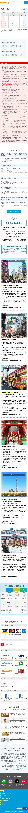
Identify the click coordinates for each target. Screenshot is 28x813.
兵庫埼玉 (4, 45)
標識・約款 (3, 795)
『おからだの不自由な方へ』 (17, 192)
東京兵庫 (11, 54)
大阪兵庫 (4, 55)
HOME (2, 790)
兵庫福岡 (18, 46)
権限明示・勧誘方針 (5, 798)
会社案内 (3, 791)
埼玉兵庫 (4, 54)
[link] (19, 808)
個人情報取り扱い (5, 800)
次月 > (24, 12)
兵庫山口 (11, 46)
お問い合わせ (4, 804)
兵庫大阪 (4, 46)
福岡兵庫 (18, 55)
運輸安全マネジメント (6, 793)
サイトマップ (4, 802)
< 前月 (3, 12)
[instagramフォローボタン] (10, 781)
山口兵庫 (11, 55)
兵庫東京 (11, 45)
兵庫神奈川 (18, 45)
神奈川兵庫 (18, 54)
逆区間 (23, 9)
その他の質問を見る (14, 211)
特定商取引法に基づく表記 (7, 797)
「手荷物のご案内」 (21, 71)
